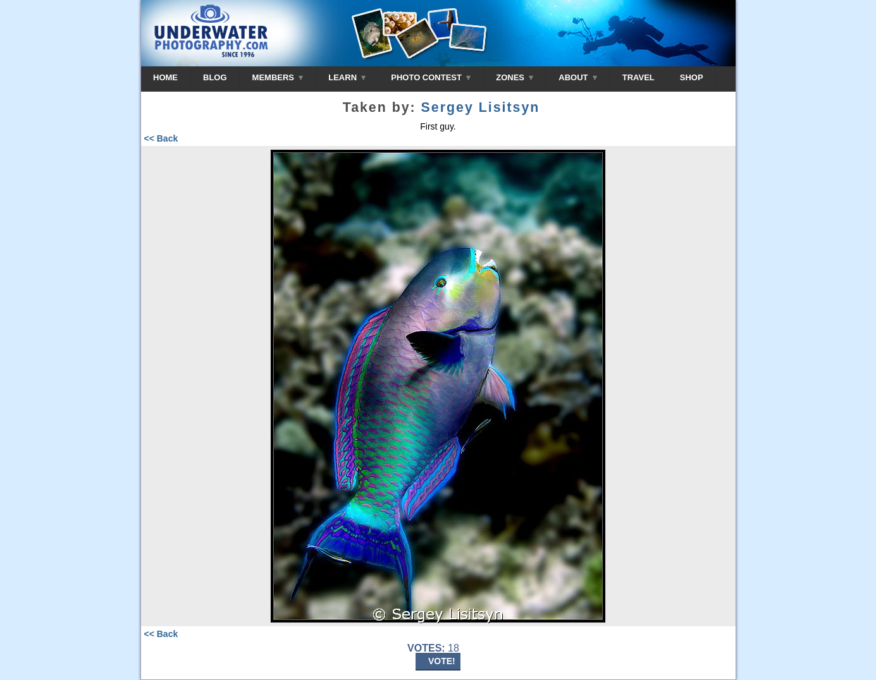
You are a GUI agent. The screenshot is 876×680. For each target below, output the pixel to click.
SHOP (691, 77)
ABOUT (577, 77)
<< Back (161, 138)
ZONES (514, 77)
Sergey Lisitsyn (480, 107)
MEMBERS (278, 77)
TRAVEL (638, 77)
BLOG (215, 77)
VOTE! (441, 661)
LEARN (347, 77)
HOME (165, 77)
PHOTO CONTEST (431, 77)
